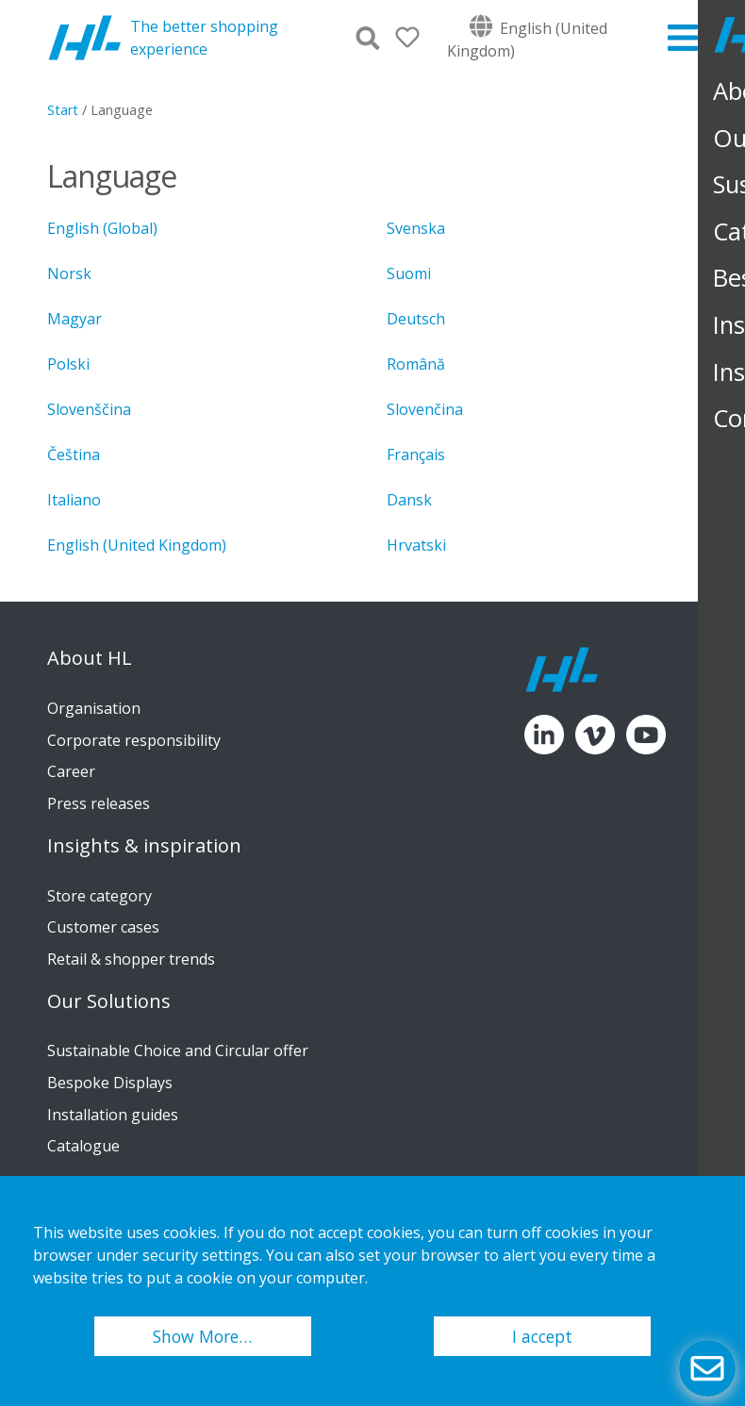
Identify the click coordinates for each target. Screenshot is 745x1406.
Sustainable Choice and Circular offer (177, 1050)
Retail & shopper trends (131, 959)
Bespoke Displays (110, 1082)
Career (71, 771)
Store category (99, 895)
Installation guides (112, 1114)
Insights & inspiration (144, 846)
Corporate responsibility (134, 740)
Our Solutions (109, 1001)
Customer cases (103, 927)
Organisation (94, 708)
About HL (89, 658)
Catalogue (83, 1145)
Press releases (98, 803)
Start (62, 110)
